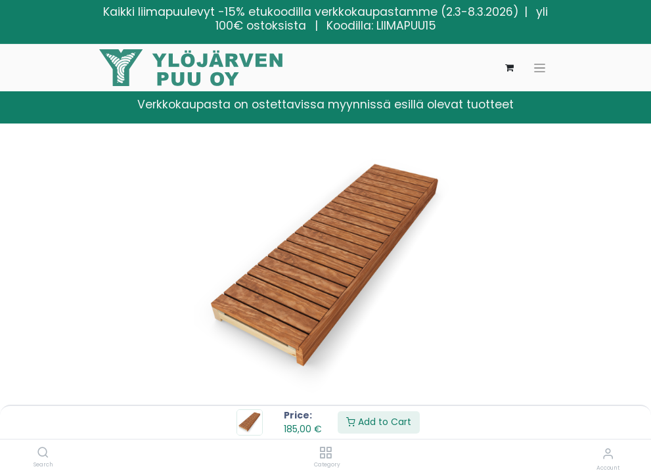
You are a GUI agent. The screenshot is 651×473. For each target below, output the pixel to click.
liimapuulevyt (176, 12)
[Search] (43, 453)
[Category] (325, 453)
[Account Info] (608, 453)
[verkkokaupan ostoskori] (510, 67)
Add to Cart (378, 421)
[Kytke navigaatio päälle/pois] (539, 68)
